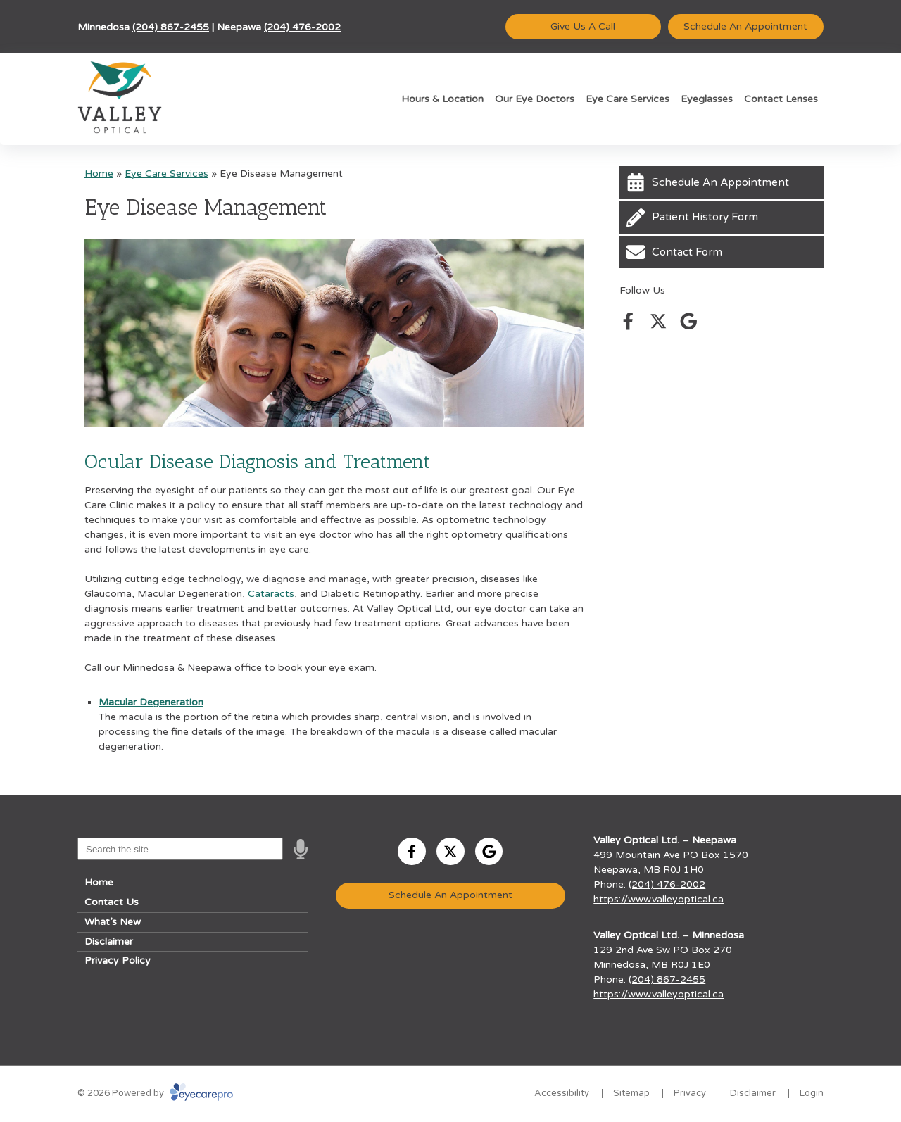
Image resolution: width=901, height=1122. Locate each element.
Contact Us (111, 902)
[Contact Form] (721, 252)
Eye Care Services (627, 99)
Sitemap (631, 1093)
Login (812, 1093)
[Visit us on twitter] (658, 321)
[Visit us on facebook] (628, 321)
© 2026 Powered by (155, 1093)
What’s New (112, 922)
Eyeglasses (707, 99)
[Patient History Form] (721, 217)
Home (98, 173)
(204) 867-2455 (170, 27)
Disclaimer (108, 941)
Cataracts (271, 594)
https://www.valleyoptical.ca (658, 899)
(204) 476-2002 (302, 27)
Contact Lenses (781, 99)
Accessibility (561, 1093)
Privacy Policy (117, 960)
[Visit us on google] (689, 321)
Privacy (690, 1093)
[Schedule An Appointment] (721, 182)
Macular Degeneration (151, 702)
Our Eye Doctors (534, 99)
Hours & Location (442, 99)
